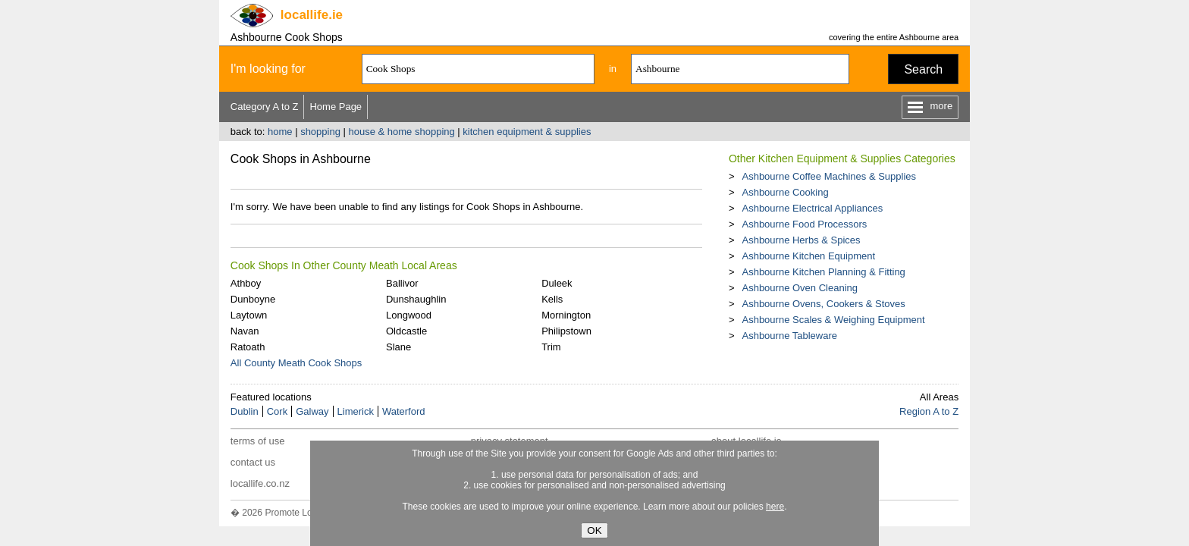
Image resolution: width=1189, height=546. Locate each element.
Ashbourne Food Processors (804, 224)
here (775, 506)
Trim (551, 347)
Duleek (556, 283)
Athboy (246, 283)
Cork (277, 411)
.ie (312, 15)
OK (594, 530)
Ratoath (248, 347)
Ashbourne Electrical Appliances (812, 208)
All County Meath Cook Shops (296, 363)
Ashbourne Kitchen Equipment (808, 256)
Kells (552, 299)
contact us (253, 462)
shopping (320, 131)
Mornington (566, 315)
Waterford (403, 411)
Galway (312, 411)
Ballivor (402, 283)
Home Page (335, 106)
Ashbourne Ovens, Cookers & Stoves (823, 303)
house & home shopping (402, 131)
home (280, 131)
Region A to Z (928, 411)
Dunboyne (253, 299)
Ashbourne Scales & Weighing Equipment (833, 319)
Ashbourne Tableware (789, 335)
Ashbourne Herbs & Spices (801, 240)
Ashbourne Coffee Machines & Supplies (829, 176)
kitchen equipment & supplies (527, 131)
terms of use (258, 441)
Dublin (245, 411)
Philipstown (566, 331)
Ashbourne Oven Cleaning (800, 287)
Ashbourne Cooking (785, 192)
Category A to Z (265, 106)
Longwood (408, 315)
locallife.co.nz (260, 483)
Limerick (355, 411)
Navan (245, 331)
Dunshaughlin (416, 299)
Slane (398, 347)
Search (923, 69)
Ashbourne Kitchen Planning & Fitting (823, 272)
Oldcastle (406, 331)
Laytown (249, 315)
